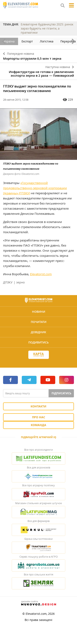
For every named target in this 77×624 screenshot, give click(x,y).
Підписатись (61, 393)
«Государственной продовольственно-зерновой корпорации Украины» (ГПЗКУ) (35, 188)
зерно (20, 282)
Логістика (46, 41)
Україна (9, 41)
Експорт (27, 41)
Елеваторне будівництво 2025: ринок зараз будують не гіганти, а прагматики (47, 28)
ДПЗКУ (8, 282)
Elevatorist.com (41, 274)
